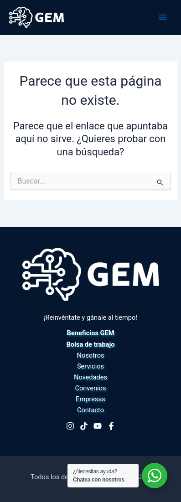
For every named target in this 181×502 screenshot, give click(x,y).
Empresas (90, 399)
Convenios (90, 388)
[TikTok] (84, 426)
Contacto (90, 410)
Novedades (90, 377)
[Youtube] (97, 426)
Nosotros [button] (90, 355)
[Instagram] (70, 426)
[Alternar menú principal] (163, 17)
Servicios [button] (90, 366)
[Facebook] (111, 426)
